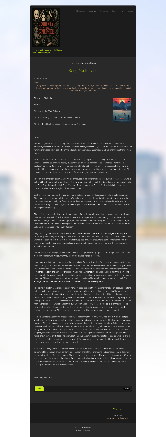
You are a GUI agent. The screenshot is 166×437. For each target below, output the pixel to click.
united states (76, 90)
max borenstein (105, 85)
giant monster (90, 90)
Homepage (74, 63)
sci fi (105, 88)
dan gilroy (92, 85)
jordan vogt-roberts (79, 85)
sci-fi (100, 88)
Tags (36, 82)
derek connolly (119, 85)
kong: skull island (44, 85)
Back (39, 389)
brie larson (67, 88)
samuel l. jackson (54, 88)
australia (118, 88)
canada (126, 88)
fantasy (93, 88)
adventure (84, 88)
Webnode (87, 430)
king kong (57, 85)
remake (66, 85)
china (111, 88)
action (76, 88)
